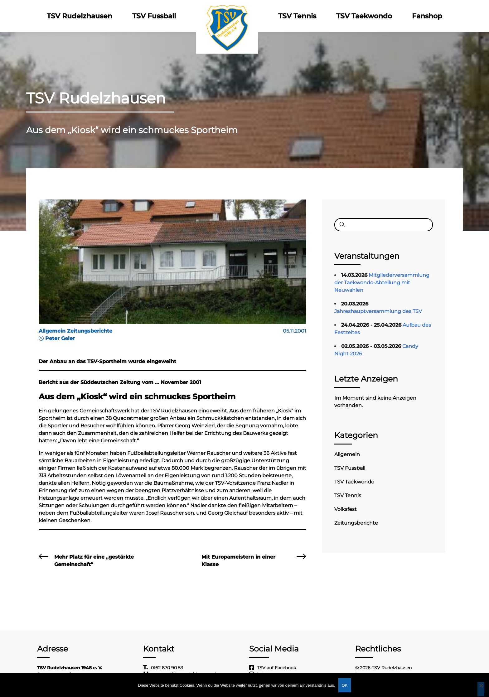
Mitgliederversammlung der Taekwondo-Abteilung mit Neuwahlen (381, 282)
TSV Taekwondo (364, 16)
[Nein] (480, 689)
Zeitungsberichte (356, 523)
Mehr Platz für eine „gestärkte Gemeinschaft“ (94, 560)
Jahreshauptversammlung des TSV (378, 311)
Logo (227, 16)
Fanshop (427, 16)
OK (345, 685)
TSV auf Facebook (276, 668)
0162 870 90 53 (167, 668)
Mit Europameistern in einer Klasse (238, 560)
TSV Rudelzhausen (79, 16)
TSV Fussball (154, 16)
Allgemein (347, 454)
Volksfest (345, 509)
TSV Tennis (297, 16)
